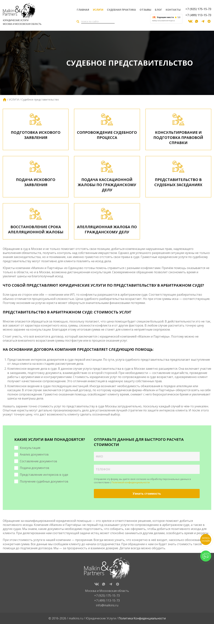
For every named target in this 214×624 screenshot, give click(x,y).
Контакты (173, 9)
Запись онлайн (205, 539)
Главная (83, 9)
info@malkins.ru (107, 605)
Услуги (98, 9)
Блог (158, 9)
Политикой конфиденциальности (131, 482)
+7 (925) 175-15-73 (198, 9)
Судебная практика (121, 9)
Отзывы (145, 9)
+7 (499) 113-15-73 (198, 15)
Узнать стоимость (147, 494)
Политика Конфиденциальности (142, 618)
